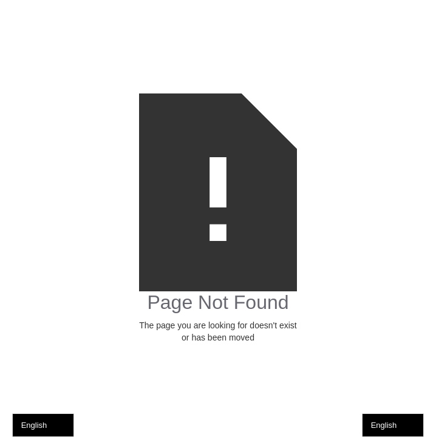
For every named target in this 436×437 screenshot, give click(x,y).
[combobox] (43, 425)
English (34, 425)
